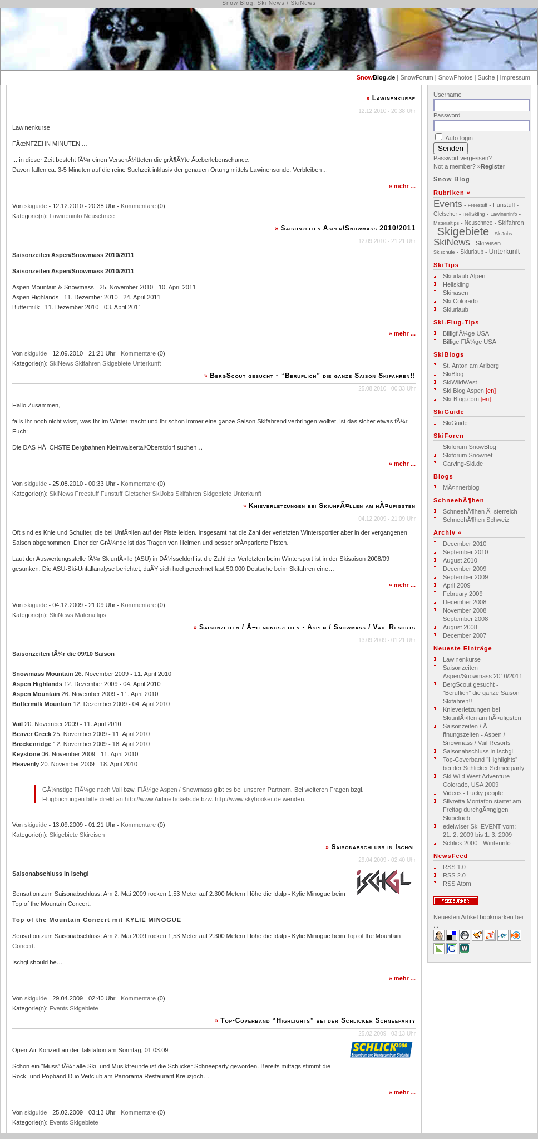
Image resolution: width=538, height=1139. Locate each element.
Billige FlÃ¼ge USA (469, 341)
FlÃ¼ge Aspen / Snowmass (175, 789)
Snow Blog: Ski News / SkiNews (268, 3)
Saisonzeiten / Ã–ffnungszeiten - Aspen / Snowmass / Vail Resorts (307, 627)
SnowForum (416, 77)
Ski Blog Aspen (463, 390)
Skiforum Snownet (467, 455)
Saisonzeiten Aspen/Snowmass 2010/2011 (348, 228)
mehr (401, 186)
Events (59, 1008)
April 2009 (457, 585)
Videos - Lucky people (473, 793)
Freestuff (87, 493)
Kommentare (138, 206)
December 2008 (464, 602)
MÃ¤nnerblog (461, 487)
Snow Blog (451, 179)
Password (446, 115)
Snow (365, 77)
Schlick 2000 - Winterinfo (477, 843)
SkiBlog (453, 374)
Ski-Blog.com (461, 399)
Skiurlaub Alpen (464, 276)
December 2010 (464, 543)
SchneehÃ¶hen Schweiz (476, 519)
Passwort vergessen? (462, 158)
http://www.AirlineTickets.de (162, 799)
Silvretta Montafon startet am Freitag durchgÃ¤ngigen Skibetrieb (482, 809)
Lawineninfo (66, 216)
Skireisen (92, 834)
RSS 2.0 (454, 875)
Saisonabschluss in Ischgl (373, 847)
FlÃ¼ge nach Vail (97, 789)
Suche (486, 77)
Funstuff (112, 493)
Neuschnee (99, 216)
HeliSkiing (474, 214)
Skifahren (88, 363)
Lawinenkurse (394, 98)
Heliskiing (456, 284)
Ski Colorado (460, 301)
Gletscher (137, 493)
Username (447, 94)
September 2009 (465, 577)
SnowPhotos (455, 77)
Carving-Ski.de (463, 463)
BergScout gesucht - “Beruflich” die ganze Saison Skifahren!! (313, 375)
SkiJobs (163, 493)
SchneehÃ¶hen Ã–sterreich (480, 511)
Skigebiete (116, 363)
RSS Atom (457, 883)
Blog (379, 77)
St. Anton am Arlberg (471, 365)
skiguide (35, 206)
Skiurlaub (471, 252)
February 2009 (463, 593)
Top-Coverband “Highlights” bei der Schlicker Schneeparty (318, 1020)
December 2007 (464, 635)
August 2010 (460, 560)
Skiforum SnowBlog (469, 446)
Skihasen (455, 292)
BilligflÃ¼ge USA (466, 333)
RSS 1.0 (454, 867)
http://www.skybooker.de (248, 799)
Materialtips (90, 615)
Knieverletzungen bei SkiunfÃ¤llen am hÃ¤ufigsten (332, 506)
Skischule (444, 252)
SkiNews (61, 363)
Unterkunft (147, 363)
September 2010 (465, 552)
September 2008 (465, 618)
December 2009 (464, 568)
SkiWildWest (460, 382)
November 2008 (464, 610)
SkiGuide (455, 423)
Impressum (515, 77)
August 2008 (460, 627)
